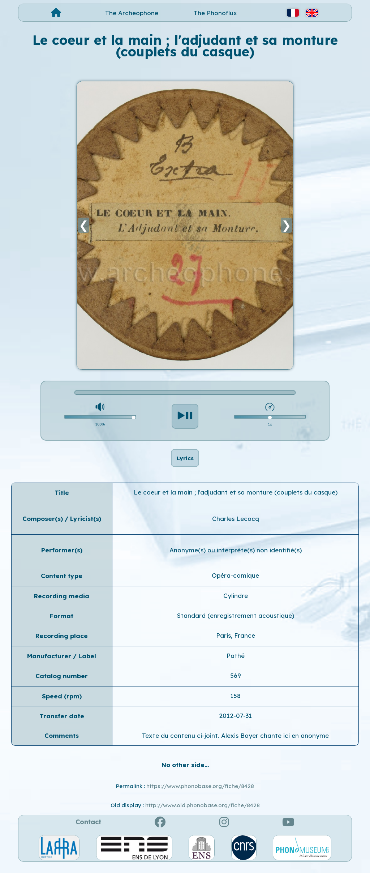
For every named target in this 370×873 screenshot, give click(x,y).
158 (235, 703)
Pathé (236, 663)
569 (235, 683)
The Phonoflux (215, 13)
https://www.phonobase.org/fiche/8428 (200, 793)
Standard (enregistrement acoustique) (235, 623)
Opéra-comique (235, 583)
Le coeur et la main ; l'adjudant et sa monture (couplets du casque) (235, 500)
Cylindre (235, 603)
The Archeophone (131, 13)
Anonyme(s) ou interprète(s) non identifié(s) (235, 557)
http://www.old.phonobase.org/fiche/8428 (202, 812)
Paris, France (235, 643)
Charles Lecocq (235, 526)
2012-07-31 (235, 723)
